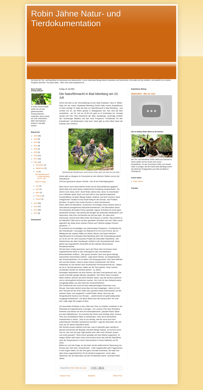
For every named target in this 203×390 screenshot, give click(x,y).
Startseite (91, 376)
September (40, 168)
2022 (36, 142)
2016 (36, 162)
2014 (36, 207)
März (38, 193)
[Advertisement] (101, 56)
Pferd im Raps (40, 182)
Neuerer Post (65, 376)
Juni (37, 186)
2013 (36, 210)
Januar (38, 199)
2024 (36, 136)
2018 (36, 156)
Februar (39, 196)
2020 (36, 149)
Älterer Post (117, 376)
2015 (36, 203)
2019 (36, 152)
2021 (36, 146)
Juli (37, 172)
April (37, 189)
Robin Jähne (138, 181)
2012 (36, 213)
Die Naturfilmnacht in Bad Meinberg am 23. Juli (42, 176)
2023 (36, 139)
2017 (36, 159)
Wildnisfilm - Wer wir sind (143, 94)
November (40, 165)
